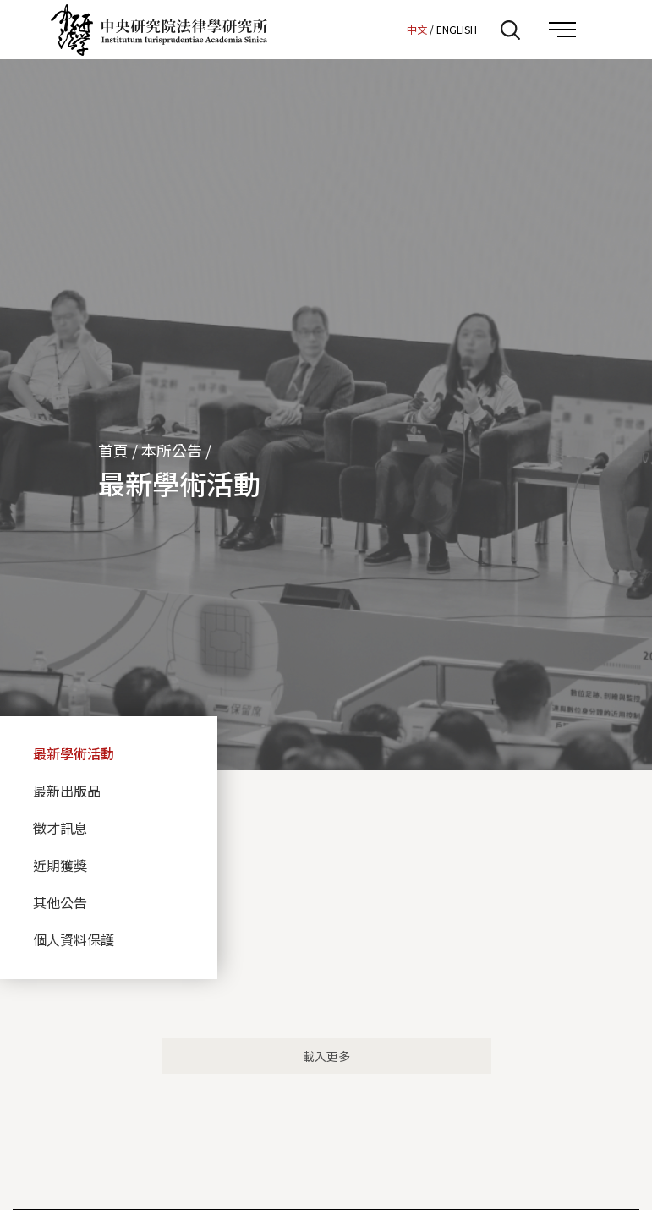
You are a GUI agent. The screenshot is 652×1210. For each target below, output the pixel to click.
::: (389, 29)
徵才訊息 (60, 828)
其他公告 (60, 902)
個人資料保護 (73, 939)
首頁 (113, 450)
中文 (417, 29)
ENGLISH (456, 29)
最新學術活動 (73, 753)
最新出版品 (67, 790)
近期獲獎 (60, 865)
